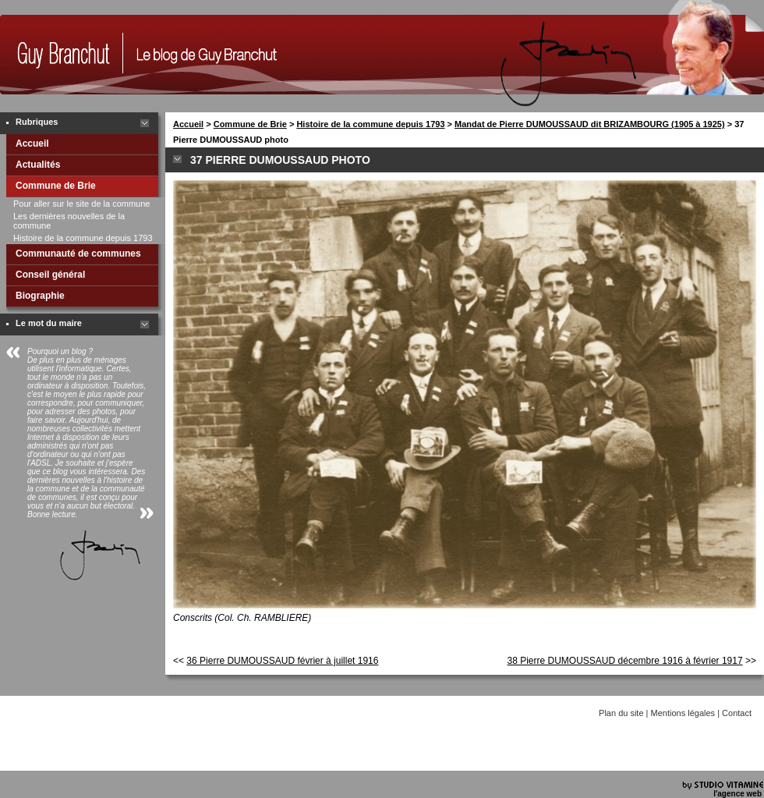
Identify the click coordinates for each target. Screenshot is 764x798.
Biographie (40, 295)
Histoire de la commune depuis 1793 (83, 238)
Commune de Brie (56, 185)
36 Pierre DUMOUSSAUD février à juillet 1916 (282, 660)
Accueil (32, 143)
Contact (737, 713)
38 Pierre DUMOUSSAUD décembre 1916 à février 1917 (625, 660)
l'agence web (737, 793)
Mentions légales (683, 713)
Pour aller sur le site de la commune (81, 203)
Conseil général (50, 274)
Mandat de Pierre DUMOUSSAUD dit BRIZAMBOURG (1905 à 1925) (590, 124)
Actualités (38, 164)
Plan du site (621, 713)
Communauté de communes (78, 253)
